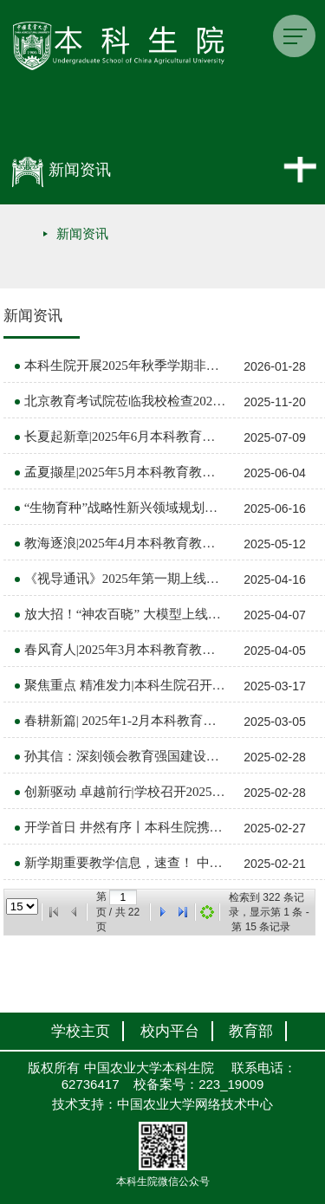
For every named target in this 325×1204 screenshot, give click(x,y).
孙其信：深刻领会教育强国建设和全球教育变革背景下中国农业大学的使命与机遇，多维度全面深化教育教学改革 (125, 756)
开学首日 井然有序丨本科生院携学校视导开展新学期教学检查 (125, 827)
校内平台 (169, 1031)
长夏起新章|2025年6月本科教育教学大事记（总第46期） (125, 436)
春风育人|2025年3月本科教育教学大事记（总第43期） (125, 650)
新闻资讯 (82, 234)
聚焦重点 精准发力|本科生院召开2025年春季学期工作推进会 (125, 685)
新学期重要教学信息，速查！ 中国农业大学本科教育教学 (125, 863)
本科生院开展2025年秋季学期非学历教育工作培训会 (125, 365)
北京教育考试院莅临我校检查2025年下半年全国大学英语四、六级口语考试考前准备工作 (125, 401)
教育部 (251, 1031)
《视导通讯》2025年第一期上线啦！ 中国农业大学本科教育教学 (125, 579)
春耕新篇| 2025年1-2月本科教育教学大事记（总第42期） (125, 721)
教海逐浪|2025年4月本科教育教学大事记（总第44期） (125, 543)
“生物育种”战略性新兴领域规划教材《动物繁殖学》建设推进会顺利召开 (125, 508)
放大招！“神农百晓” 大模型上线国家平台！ (125, 614)
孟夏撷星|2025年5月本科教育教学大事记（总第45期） (125, 472)
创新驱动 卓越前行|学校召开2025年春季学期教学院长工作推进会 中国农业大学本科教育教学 (125, 792)
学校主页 (80, 1031)
